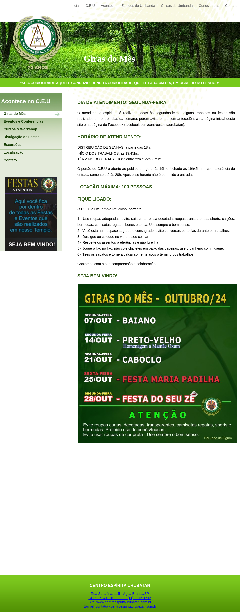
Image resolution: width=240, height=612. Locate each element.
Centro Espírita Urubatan (37, 43)
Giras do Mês (15, 114)
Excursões (13, 145)
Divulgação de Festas (22, 137)
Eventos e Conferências (24, 121)
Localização (14, 152)
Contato (10, 160)
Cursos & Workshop (20, 129)
